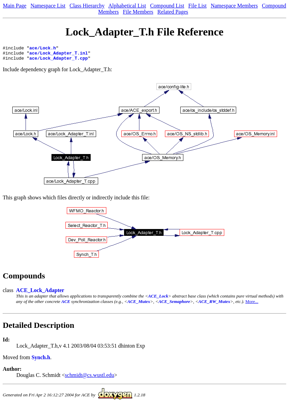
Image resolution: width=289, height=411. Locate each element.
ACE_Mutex (138, 304)
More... (251, 304)
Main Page (15, 6)
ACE (65, 304)
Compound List (167, 6)
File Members (138, 12)
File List (197, 6)
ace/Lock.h (42, 49)
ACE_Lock (158, 299)
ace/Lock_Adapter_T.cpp (58, 61)
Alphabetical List (127, 6)
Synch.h (40, 360)
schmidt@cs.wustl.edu (89, 378)
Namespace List (47, 6)
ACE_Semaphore (174, 304)
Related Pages (172, 12)
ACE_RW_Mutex (214, 304)
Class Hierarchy (87, 6)
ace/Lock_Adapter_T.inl (58, 55)
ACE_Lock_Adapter (40, 293)
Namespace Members (234, 6)
